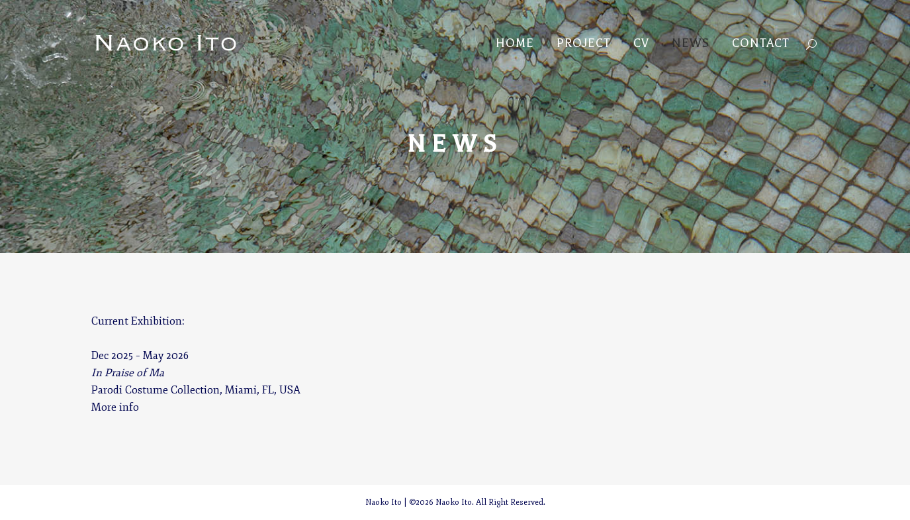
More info (115, 407)
